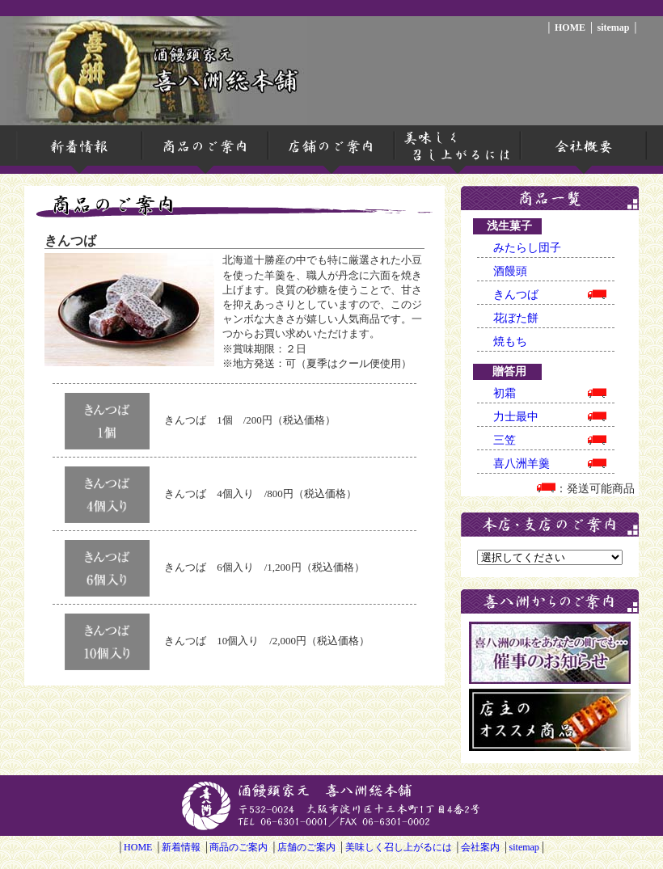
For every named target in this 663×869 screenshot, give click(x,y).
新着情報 (181, 847)
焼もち (510, 341)
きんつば (549, 295)
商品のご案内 (238, 847)
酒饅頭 (510, 271)
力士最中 (549, 417)
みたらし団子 (527, 248)
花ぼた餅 (515, 318)
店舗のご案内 (306, 847)
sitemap (613, 27)
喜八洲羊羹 (549, 464)
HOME (570, 27)
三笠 (549, 440)
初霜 (549, 393)
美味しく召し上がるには (398, 847)
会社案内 (480, 847)
